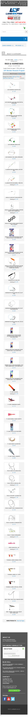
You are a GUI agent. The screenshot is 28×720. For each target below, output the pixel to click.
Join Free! (23, 4)
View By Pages (21, 73)
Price (18, 76)
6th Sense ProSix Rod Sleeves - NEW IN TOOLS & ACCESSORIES (13, 672)
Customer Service (12, 2)
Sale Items (5, 78)
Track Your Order (10, 3)
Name (14, 76)
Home (3, 2)
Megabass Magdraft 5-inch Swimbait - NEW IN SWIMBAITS (13, 665)
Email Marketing (12, 656)
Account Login (22, 3)
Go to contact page (14, 690)
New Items (11, 78)
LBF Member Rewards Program (14, 70)
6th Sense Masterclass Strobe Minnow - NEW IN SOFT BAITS (14, 668)
